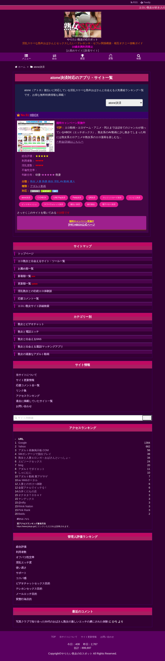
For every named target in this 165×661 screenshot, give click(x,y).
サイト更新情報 (25, 380)
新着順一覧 (26, 276)
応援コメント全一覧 (28, 385)
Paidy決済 (77, 198)
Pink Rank (24, 510)
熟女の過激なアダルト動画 (33, 354)
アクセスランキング (28, 395)
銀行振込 (91, 204)
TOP (53, 637)
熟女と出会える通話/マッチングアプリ (40, 346)
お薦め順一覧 (26, 268)
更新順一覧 (28, 283)
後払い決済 (75, 204)
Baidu (21, 513)
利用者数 (21, 551)
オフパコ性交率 (25, 557)
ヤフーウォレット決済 (53, 204)
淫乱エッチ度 (24, 562)
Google (22, 442)
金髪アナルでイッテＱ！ (32, 487)
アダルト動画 (38, 186)
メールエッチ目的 (26, 593)
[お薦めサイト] (75, 50)
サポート (21, 572)
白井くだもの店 (27, 491)
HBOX (34, 115)
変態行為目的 (24, 599)
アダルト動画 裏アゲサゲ (33, 476)
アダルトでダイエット (31, 468)
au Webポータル (28, 480)
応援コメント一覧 (28, 298)
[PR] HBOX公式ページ (81, 223)
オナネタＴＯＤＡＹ (30, 495)
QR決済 (92, 198)
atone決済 (26, 198)
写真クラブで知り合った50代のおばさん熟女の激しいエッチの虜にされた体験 (62, 621)
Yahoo (22, 446)
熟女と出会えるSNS (30, 339)
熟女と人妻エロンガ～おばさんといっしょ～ (44, 457)
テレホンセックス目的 (29, 588)
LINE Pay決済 (59, 198)
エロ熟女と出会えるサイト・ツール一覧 (41, 261)
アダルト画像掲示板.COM (33, 450)
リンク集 (21, 390)
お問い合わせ (24, 406)
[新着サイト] (91, 50)
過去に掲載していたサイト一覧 (34, 401)
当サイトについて (26, 374)
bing (20, 465)
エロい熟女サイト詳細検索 (33, 306)
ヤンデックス (26, 498)
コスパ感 (21, 578)
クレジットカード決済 (112, 198)
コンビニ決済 (134, 198)
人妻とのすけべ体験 (30, 483)
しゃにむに (24, 472)
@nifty (22, 502)
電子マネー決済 (108, 204)
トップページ (26, 253)
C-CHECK (42, 198)
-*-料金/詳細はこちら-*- (70, 141)
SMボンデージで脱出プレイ (34, 453)
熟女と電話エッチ (28, 331)
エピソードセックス (30, 461)
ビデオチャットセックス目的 (33, 583)
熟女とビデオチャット (31, 324)
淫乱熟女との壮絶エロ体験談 (35, 291)
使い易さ (21, 567)
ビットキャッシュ (29, 204)
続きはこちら (23, 519)
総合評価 (21, 546)
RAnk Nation (25, 506)
